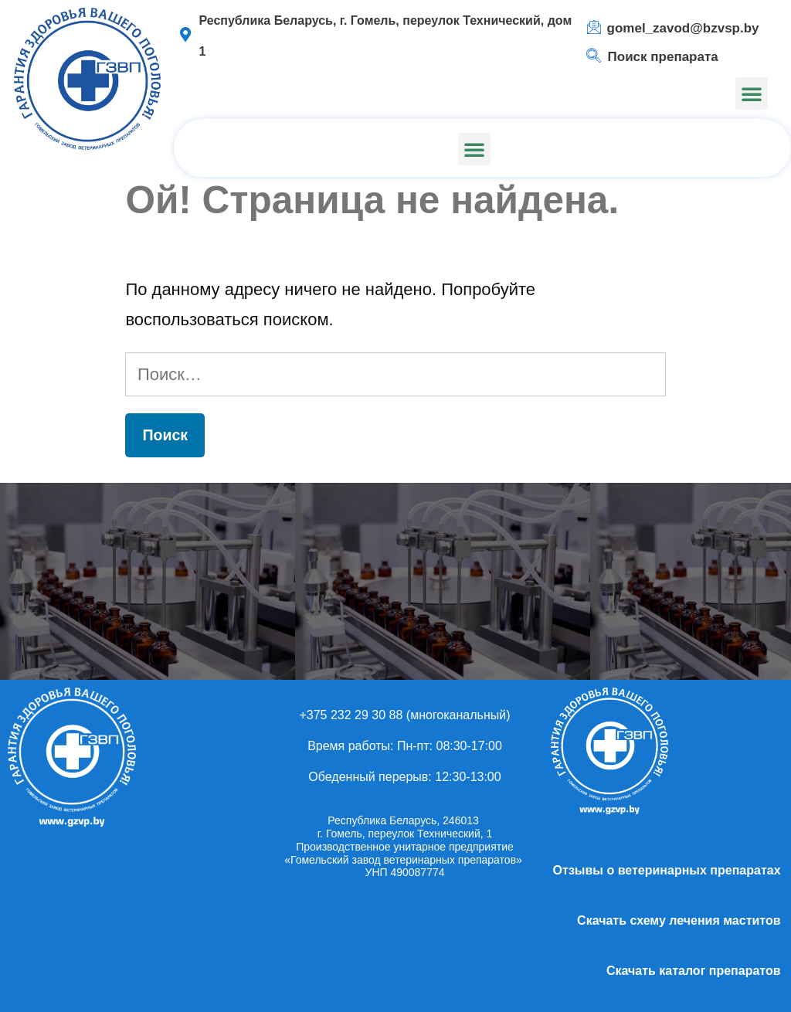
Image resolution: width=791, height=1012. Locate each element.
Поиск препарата (663, 56)
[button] (751, 93)
